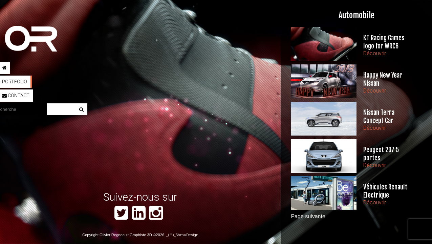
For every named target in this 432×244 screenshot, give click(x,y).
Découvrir (374, 53)
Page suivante (308, 216)
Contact (15, 95)
